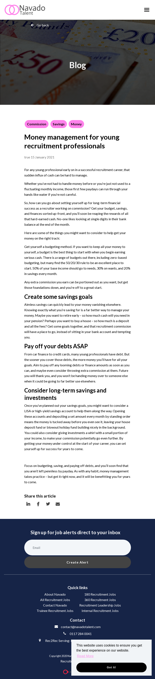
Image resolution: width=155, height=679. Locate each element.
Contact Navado (55, 605)
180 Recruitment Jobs (100, 594)
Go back (43, 25)
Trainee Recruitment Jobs (55, 611)
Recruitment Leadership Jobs (100, 605)
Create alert (77, 562)
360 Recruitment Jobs (100, 600)
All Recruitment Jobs (55, 600)
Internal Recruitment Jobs (100, 611)
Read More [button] (85, 656)
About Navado (55, 594)
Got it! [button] (111, 667)
